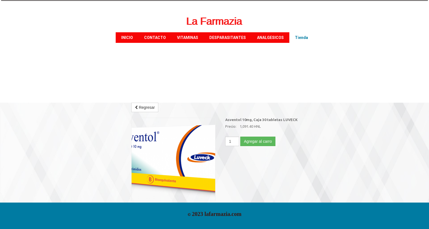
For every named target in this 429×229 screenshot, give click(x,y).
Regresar (145, 107)
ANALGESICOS (270, 37)
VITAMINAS (187, 37)
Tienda (301, 37)
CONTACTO (155, 37)
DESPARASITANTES (227, 37)
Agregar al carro (258, 141)
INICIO (127, 37)
